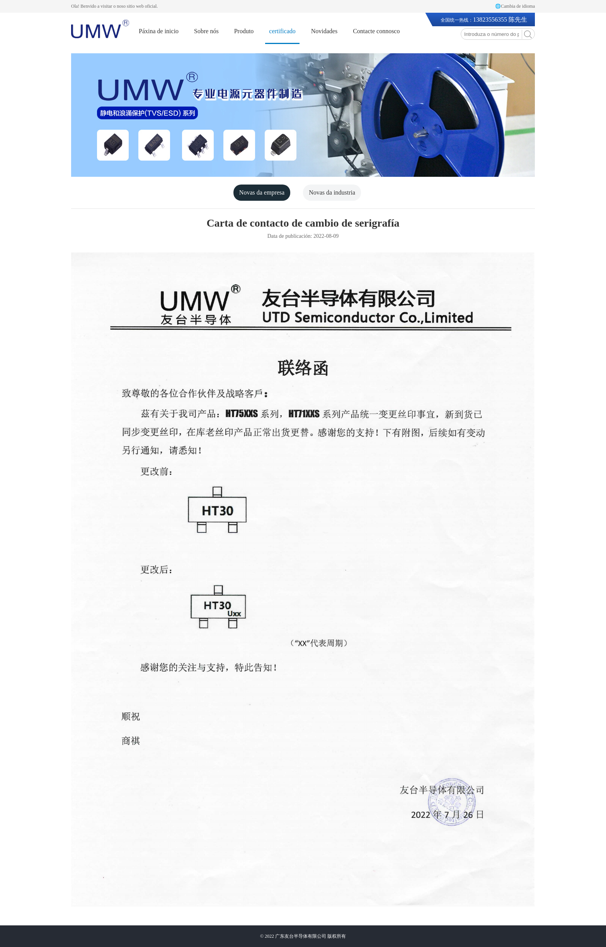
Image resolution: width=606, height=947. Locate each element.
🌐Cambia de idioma (515, 6)
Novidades (324, 31)
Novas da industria (332, 192)
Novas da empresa (261, 192)
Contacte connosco (376, 31)
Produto (244, 31)
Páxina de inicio (159, 31)
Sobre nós (206, 31)
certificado (282, 31)
